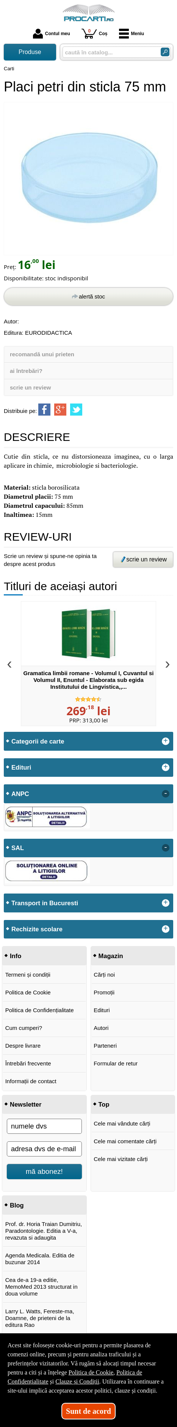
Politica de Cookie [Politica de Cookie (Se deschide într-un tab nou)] (91, 1372)
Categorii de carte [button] (37, 741)
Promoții (104, 992)
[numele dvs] (44, 1126)
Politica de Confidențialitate (39, 1010)
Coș (94, 33)
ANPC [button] (20, 793)
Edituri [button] (21, 767)
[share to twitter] (76, 410)
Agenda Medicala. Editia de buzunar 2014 (40, 1258)
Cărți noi (104, 974)
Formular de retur (116, 1063)
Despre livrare (23, 1045)
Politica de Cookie (28, 992)
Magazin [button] (111, 955)
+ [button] (165, 741)
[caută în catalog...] (108, 52)
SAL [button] (17, 847)
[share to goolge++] (60, 410)
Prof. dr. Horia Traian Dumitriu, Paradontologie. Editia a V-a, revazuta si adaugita (43, 1231)
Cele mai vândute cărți (122, 1123)
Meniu (131, 34)
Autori (101, 1028)
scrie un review (30, 387)
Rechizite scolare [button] (37, 929)
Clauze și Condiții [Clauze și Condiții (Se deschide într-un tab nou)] (77, 1381)
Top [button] (104, 1104)
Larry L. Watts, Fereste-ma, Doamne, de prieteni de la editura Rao (39, 1318)
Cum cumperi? (23, 1028)
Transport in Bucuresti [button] (44, 903)
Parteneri (105, 1045)
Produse (30, 52)
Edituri (102, 1010)
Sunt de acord (88, 1411)
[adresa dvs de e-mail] (44, 1148)
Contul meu (51, 34)
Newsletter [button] (25, 1104)
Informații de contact (30, 1081)
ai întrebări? (26, 371)
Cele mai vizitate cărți (121, 1159)
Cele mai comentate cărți (125, 1141)
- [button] (165, 794)
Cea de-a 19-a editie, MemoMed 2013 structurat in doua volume (41, 1287)
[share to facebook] (44, 410)
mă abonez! (44, 1171)
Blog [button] (17, 1205)
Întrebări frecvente (28, 1063)
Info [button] (15, 955)
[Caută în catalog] (165, 52)
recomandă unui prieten (42, 354)
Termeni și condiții (27, 974)
